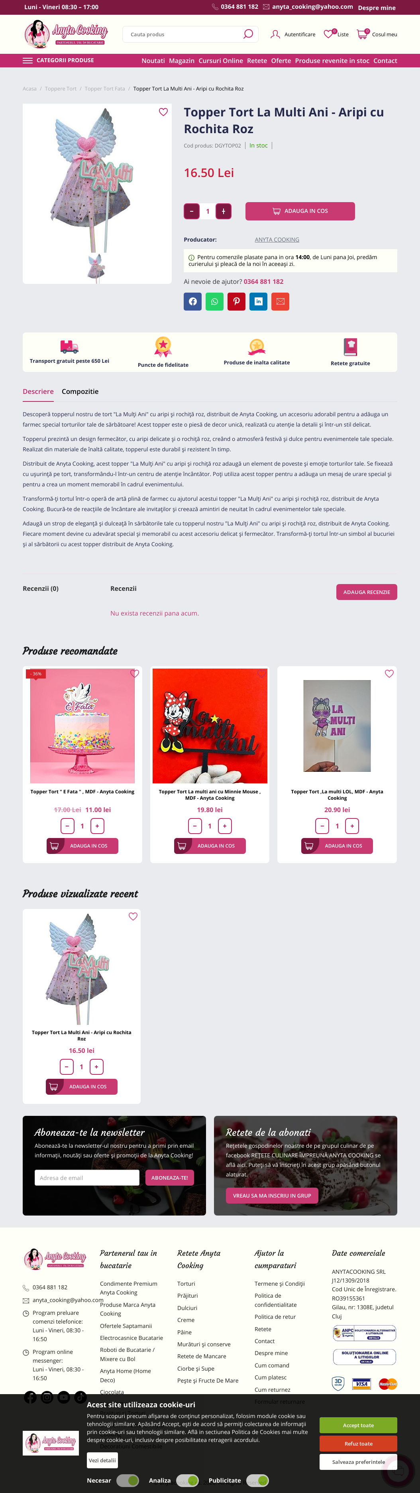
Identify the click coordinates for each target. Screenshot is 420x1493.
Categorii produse (65, 60)
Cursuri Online (220, 60)
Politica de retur (275, 1317)
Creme (185, 1320)
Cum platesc (271, 1377)
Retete (257, 60)
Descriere (38, 391)
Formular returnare (280, 1402)
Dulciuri (187, 1308)
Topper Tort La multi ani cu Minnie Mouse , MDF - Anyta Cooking (210, 794)
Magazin (182, 60)
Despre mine (271, 1353)
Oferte (281, 60)
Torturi (186, 1284)
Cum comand (272, 1365)
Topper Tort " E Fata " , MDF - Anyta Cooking (83, 791)
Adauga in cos (300, 211)
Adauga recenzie (366, 592)
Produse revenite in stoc (332, 60)
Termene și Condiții (280, 1284)
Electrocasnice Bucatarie (131, 1338)
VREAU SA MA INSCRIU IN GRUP (272, 1195)
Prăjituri (187, 1296)
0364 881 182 (264, 281)
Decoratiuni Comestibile (131, 1446)
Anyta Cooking (277, 240)
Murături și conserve (204, 1344)
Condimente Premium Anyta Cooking (128, 1288)
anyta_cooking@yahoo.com (55, 1300)
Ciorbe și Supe (195, 1369)
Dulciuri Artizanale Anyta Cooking (132, 1430)
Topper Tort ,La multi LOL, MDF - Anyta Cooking (337, 794)
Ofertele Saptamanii (126, 1326)
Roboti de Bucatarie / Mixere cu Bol (127, 1354)
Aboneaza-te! (169, 1177)
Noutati (153, 60)
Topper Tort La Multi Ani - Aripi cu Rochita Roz (81, 1035)
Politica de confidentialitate (276, 1300)
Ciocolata (112, 1392)
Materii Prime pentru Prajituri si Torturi (127, 1409)
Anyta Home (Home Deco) (125, 1375)
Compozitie (80, 391)
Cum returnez (272, 1390)
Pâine (184, 1332)
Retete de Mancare (201, 1356)
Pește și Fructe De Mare (208, 1381)
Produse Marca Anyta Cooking (127, 1309)
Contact (385, 60)
